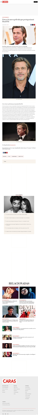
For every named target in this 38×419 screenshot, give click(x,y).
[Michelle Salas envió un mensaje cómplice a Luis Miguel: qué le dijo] (7, 354)
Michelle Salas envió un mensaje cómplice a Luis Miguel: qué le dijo (24, 355)
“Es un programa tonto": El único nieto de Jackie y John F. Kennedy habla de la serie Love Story (10, 321)
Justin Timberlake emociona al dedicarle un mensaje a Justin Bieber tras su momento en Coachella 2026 (26, 302)
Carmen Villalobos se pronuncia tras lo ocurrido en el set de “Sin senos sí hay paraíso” (24, 329)
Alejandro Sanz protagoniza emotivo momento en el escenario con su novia (23, 338)
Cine (9, 156)
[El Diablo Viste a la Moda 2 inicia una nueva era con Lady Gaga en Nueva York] (27, 312)
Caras (7, 24)
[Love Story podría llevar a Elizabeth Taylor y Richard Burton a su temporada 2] (10, 293)
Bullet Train (21, 156)
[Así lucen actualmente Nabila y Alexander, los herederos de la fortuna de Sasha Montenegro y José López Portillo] (7, 345)
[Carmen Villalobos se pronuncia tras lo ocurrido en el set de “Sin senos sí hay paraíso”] (7, 328)
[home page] (5, 2)
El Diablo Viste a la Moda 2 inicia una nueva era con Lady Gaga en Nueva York (26, 321)
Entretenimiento (5, 17)
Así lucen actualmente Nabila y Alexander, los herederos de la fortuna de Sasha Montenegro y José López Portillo (24, 346)
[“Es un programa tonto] (10, 312)
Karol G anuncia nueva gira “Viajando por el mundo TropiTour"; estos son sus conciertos (18, 224)
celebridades (14, 156)
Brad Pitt (4, 156)
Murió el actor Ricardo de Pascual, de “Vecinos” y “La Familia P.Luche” (17, 221)
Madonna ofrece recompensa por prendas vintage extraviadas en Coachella (18, 231)
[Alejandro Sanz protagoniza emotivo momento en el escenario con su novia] (7, 337)
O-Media (27, 385)
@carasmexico (13, 145)
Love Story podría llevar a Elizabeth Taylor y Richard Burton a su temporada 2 (9, 302)
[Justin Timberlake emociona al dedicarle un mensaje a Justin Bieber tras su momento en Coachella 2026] (27, 293)
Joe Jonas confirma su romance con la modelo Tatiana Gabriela (16, 214)
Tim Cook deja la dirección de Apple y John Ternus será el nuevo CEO (17, 228)
